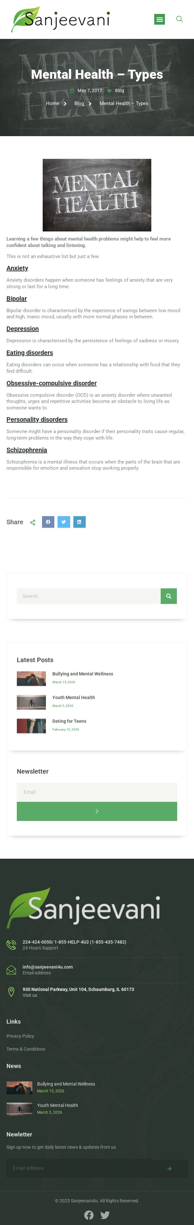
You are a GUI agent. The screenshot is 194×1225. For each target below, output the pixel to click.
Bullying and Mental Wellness (82, 743)
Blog (119, 90)
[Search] (169, 625)
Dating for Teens (69, 790)
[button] (159, 19)
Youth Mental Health (73, 767)
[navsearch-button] (179, 19)
